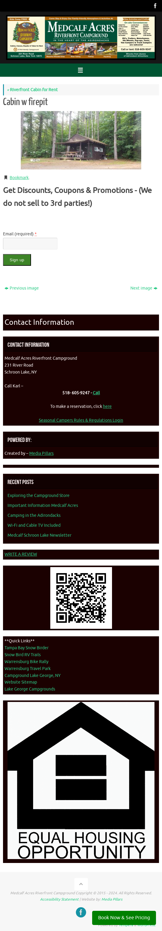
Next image (143, 288)
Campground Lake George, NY (33, 675)
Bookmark (19, 177)
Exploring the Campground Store (39, 495)
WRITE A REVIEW (21, 554)
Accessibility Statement (59, 899)
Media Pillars (41, 453)
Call (96, 393)
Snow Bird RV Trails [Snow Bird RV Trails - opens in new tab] (23, 654)
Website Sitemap (21, 682)
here (107, 406)
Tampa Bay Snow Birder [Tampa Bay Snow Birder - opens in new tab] (26, 647)
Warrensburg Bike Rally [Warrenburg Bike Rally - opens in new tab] (26, 661)
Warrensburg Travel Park (28, 668)
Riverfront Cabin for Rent (32, 89)
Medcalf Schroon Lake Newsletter (39, 535)
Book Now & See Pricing (124, 918)
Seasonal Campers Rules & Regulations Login (81, 420)
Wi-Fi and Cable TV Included (34, 525)
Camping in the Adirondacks (34, 515)
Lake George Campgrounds (30, 689)
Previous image (22, 288)
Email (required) (20, 234)
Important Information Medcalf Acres (43, 505)
